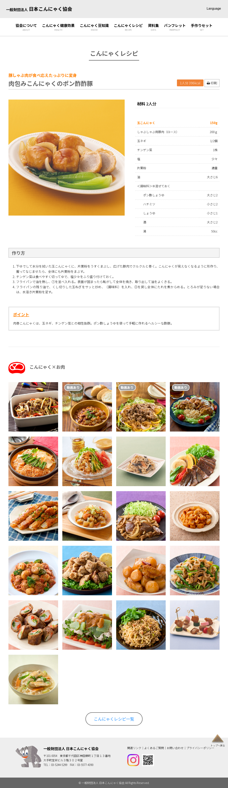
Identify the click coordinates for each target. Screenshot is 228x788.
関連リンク (134, 748)
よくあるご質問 (154, 748)
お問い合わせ (175, 748)
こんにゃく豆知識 (94, 27)
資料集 (153, 27)
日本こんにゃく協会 (39, 8)
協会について (26, 27)
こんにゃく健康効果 (58, 27)
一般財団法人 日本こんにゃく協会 (71, 748)
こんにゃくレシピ (128, 27)
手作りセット (202, 27)
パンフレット (175, 27)
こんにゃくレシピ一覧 (114, 719)
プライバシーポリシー (200, 748)
